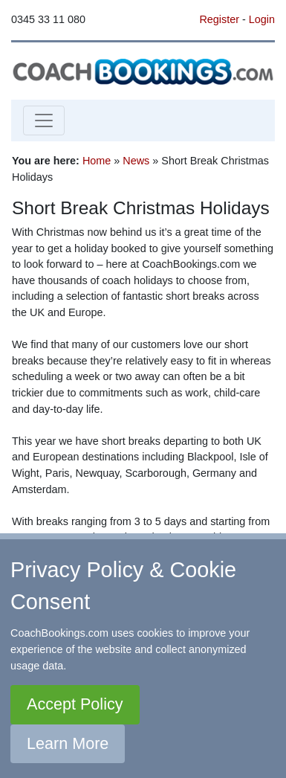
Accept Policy (75, 704)
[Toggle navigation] (44, 120)
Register (219, 19)
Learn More (67, 743)
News (136, 161)
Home (96, 161)
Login (262, 19)
